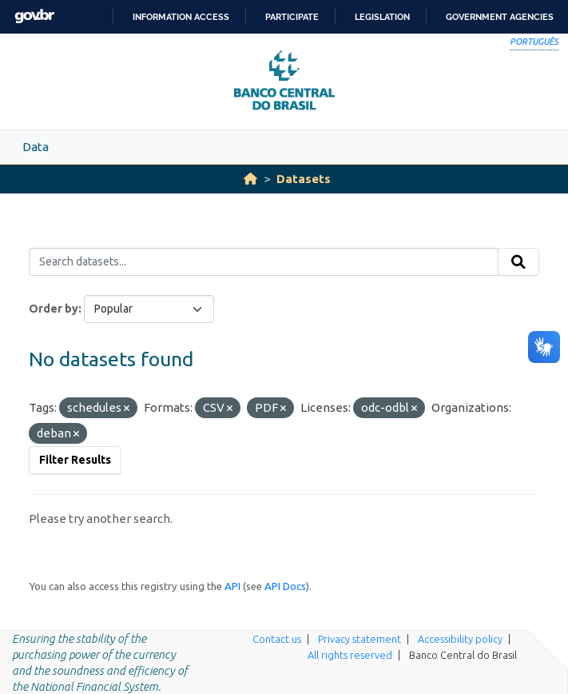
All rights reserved (350, 654)
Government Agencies (500, 16)
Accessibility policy (460, 638)
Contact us (276, 638)
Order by (53, 308)
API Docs (285, 586)
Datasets (303, 178)
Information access (181, 16)
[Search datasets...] (263, 262)
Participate (292, 16)
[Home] (250, 178)
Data (35, 147)
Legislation (382, 16)
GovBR (34, 16)
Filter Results (75, 459)
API (232, 586)
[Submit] (518, 262)
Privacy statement (359, 638)
